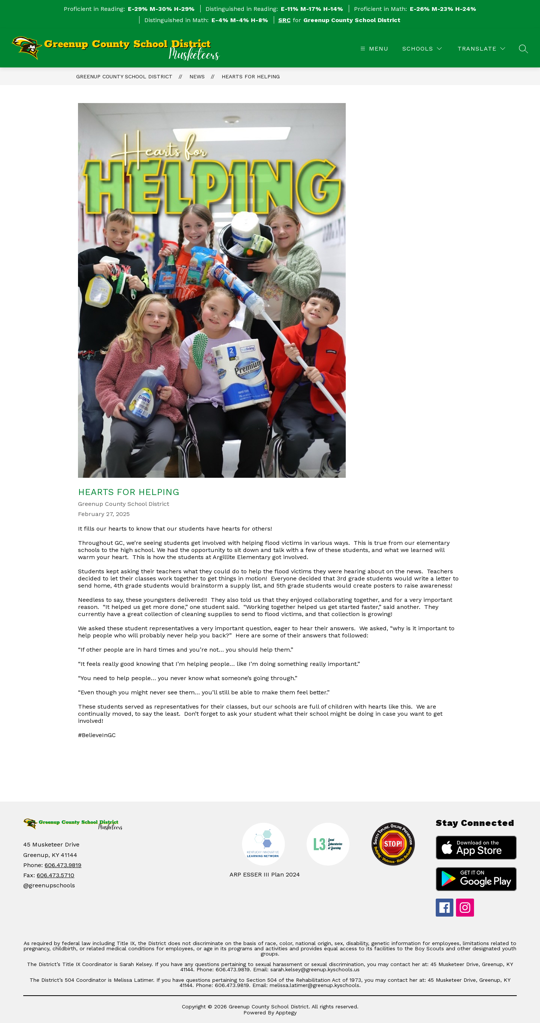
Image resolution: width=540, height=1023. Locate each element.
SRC (284, 20)
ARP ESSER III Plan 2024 (265, 874)
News (197, 76)
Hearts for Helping (251, 76)
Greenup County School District (124, 76)
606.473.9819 (63, 865)
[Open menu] (373, 48)
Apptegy (286, 1013)
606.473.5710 (55, 875)
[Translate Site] (481, 48)
